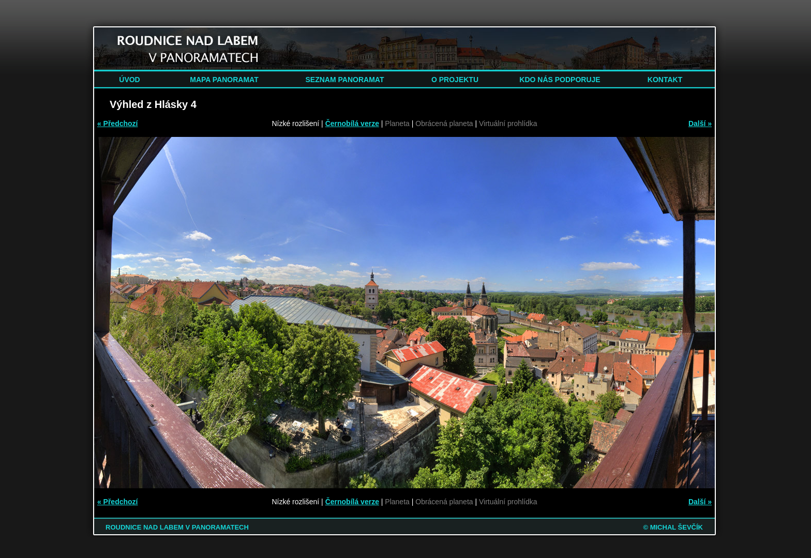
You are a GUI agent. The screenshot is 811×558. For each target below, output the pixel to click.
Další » (700, 123)
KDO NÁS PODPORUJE (559, 79)
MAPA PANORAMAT (224, 79)
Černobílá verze (352, 123)
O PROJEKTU (454, 79)
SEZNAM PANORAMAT (345, 79)
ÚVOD (129, 79)
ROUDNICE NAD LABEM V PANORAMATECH (177, 527)
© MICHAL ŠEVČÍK (673, 527)
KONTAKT (665, 79)
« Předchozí (117, 123)
